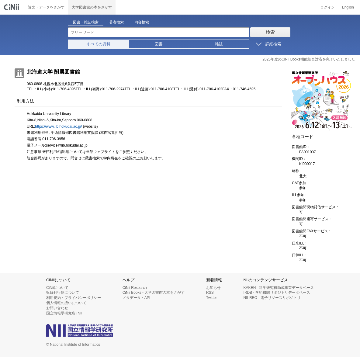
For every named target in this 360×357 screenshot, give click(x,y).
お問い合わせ (57, 308)
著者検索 (116, 22)
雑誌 (219, 44)
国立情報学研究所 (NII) (65, 313)
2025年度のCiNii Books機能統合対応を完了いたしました (308, 59)
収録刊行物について (62, 292)
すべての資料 (98, 44)
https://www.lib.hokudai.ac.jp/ (58, 126)
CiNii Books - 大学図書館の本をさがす (154, 292)
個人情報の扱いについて (66, 303)
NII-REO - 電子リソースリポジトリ (272, 298)
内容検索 (141, 22)
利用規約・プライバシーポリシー (73, 298)
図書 (159, 44)
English (348, 7)
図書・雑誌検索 (86, 22)
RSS (210, 292)
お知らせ (213, 288)
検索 (270, 32)
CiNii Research (135, 288)
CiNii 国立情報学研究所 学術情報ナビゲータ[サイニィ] (12, 7)
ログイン (327, 7)
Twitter (211, 298)
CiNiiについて (57, 288)
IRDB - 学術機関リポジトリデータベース (277, 292)
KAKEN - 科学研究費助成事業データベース (279, 288)
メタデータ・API (136, 298)
